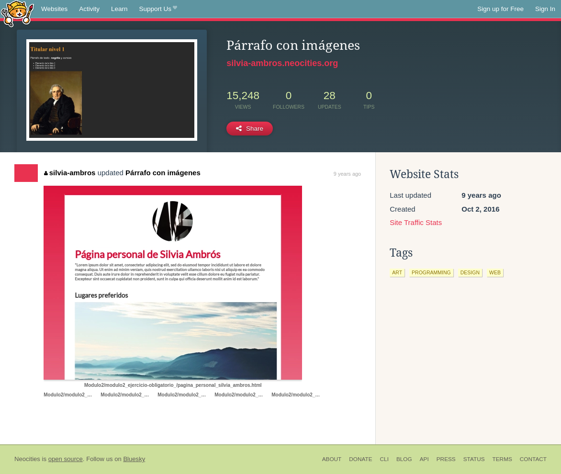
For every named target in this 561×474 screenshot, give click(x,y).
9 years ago (347, 174)
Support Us (158, 9)
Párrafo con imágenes (163, 173)
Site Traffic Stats (416, 222)
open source (65, 459)
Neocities (27, 459)
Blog (404, 459)
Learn (119, 8)
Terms (502, 459)
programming (431, 272)
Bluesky (134, 459)
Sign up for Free (500, 8)
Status (474, 459)
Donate (360, 459)
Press (446, 459)
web (495, 272)
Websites (54, 8)
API (424, 459)
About (332, 459)
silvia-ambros (69, 173)
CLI (384, 459)
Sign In (545, 8)
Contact (533, 459)
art (397, 272)
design (470, 272)
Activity (89, 8)
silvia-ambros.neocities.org (282, 63)
